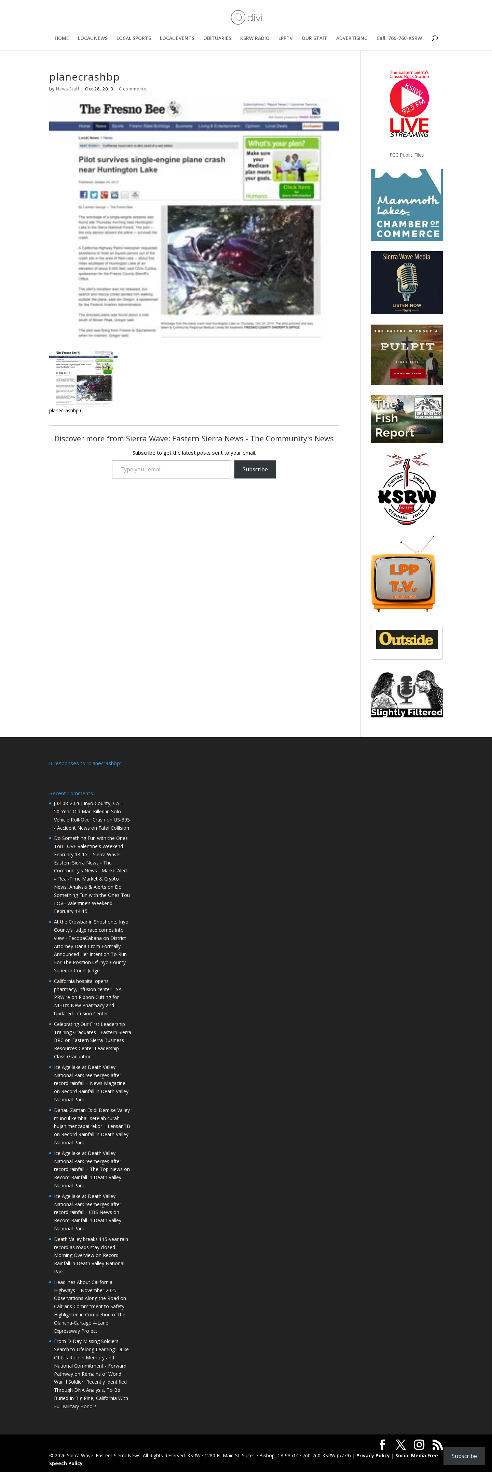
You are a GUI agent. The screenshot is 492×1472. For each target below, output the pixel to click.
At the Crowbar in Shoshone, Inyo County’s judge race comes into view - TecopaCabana (91, 929)
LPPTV (285, 38)
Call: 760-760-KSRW (399, 38)
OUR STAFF (314, 38)
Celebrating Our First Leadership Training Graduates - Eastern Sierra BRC (92, 1031)
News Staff (68, 89)
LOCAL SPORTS (134, 38)
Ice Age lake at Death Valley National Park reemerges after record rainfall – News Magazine (89, 1074)
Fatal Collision (113, 827)
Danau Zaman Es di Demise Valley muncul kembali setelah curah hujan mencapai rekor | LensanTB (92, 1117)
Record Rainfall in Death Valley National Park (89, 1262)
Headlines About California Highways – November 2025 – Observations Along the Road (87, 1289)
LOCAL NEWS (93, 38)
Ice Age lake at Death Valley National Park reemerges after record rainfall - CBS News (87, 1203)
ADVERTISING (352, 38)
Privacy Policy (373, 1455)
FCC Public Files (407, 155)
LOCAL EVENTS (177, 38)
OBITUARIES (217, 38)
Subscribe (255, 469)
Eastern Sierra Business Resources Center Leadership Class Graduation (89, 1047)
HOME (62, 38)
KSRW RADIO (255, 38)
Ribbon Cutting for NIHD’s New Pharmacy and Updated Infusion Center (86, 1004)
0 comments (132, 89)
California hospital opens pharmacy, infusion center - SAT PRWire (89, 988)
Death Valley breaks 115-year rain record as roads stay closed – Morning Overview (91, 1246)
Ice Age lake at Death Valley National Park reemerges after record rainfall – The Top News (88, 1160)
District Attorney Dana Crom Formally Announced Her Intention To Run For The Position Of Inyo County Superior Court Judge (90, 953)
